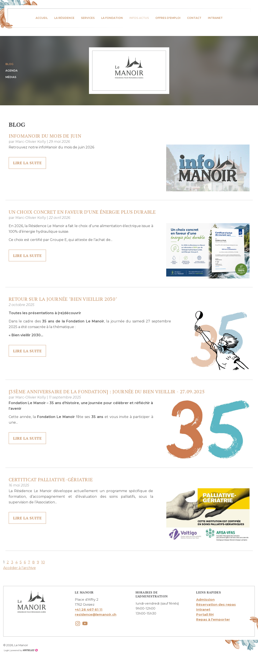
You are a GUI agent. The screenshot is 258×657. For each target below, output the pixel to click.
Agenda (11, 70)
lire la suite (27, 163)
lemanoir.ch (129, 67)
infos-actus (139, 18)
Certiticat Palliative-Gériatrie (51, 479)
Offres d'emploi (168, 18)
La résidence (64, 18)
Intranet (215, 18)
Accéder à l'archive (19, 568)
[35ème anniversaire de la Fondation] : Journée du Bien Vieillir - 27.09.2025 (107, 391)
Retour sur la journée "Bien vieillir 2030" (63, 299)
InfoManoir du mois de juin (45, 136)
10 (43, 562)
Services (88, 18)
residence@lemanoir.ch (95, 614)
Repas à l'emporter (213, 619)
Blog (9, 64)
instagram (77, 623)
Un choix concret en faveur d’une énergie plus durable (82, 212)
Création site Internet (24, 650)
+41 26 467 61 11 (88, 609)
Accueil (42, 18)
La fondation (112, 18)
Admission (205, 599)
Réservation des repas (216, 604)
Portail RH (205, 614)
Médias (10, 77)
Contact (194, 18)
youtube (85, 623)
